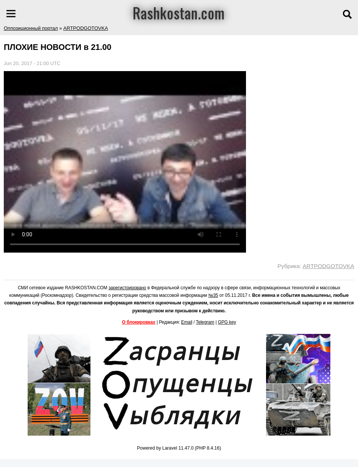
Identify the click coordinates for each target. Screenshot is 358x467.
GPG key (227, 322)
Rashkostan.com (179, 12)
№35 (213, 295)
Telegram (205, 322)
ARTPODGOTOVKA (85, 28)
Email (187, 322)
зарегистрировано (127, 287)
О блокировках (138, 322)
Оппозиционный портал (31, 28)
